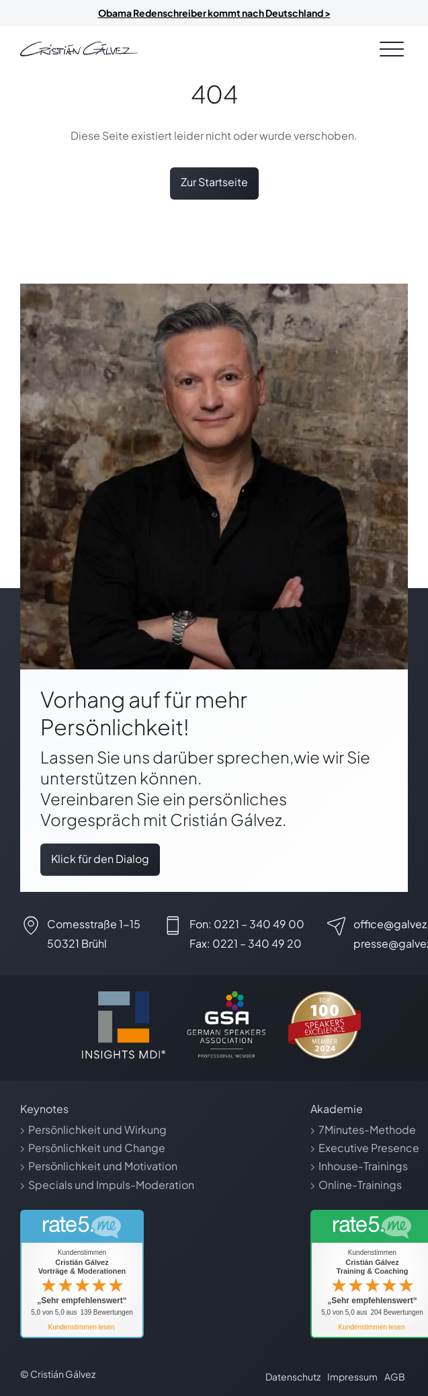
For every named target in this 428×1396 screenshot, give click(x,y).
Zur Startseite (214, 182)
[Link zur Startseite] (79, 49)
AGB (394, 1376)
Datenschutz (292, 1376)
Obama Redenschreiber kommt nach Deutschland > (214, 13)
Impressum (352, 1376)
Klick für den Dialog (100, 859)
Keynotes (44, 1108)
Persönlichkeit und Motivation (102, 1165)
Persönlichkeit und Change (96, 1147)
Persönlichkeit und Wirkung (97, 1129)
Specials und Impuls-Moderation (111, 1184)
